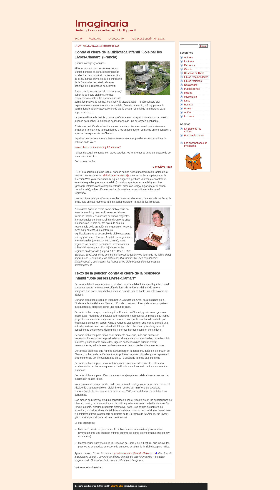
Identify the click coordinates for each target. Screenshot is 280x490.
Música (188, 92)
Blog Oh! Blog (117, 486)
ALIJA (187, 112)
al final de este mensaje (116, 175)
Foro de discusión (194, 135)
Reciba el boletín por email (147, 39)
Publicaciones (192, 88)
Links (187, 100)
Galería (188, 69)
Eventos (188, 104)
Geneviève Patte (162, 166)
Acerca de (95, 39)
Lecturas (189, 61)
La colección (116, 39)
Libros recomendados (196, 77)
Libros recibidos (193, 81)
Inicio (78, 39)
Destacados (191, 84)
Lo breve (189, 116)
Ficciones (189, 65)
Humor (188, 108)
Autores (188, 57)
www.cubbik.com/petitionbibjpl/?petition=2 (98, 147)
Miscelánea (190, 96)
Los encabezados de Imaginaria (195, 144)
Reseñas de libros (194, 73)
